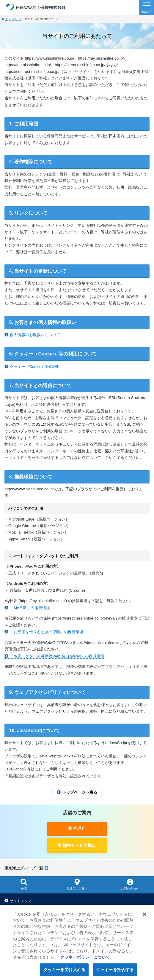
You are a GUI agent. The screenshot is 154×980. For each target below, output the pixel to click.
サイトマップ (20, 901)
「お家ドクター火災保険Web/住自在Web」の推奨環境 (57, 656)
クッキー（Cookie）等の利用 (35, 366)
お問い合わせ (130, 884)
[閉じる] (144, 917)
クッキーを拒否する (115, 972)
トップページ (13, 18)
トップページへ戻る (79, 792)
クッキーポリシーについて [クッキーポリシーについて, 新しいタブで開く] (85, 960)
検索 (24, 884)
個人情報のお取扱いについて (35, 335)
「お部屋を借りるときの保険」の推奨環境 (46, 632)
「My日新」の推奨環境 (30, 608)
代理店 (79, 828)
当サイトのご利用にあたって (33, 907)
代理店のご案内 (77, 884)
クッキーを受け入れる (64, 972)
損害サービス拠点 (79, 845)
